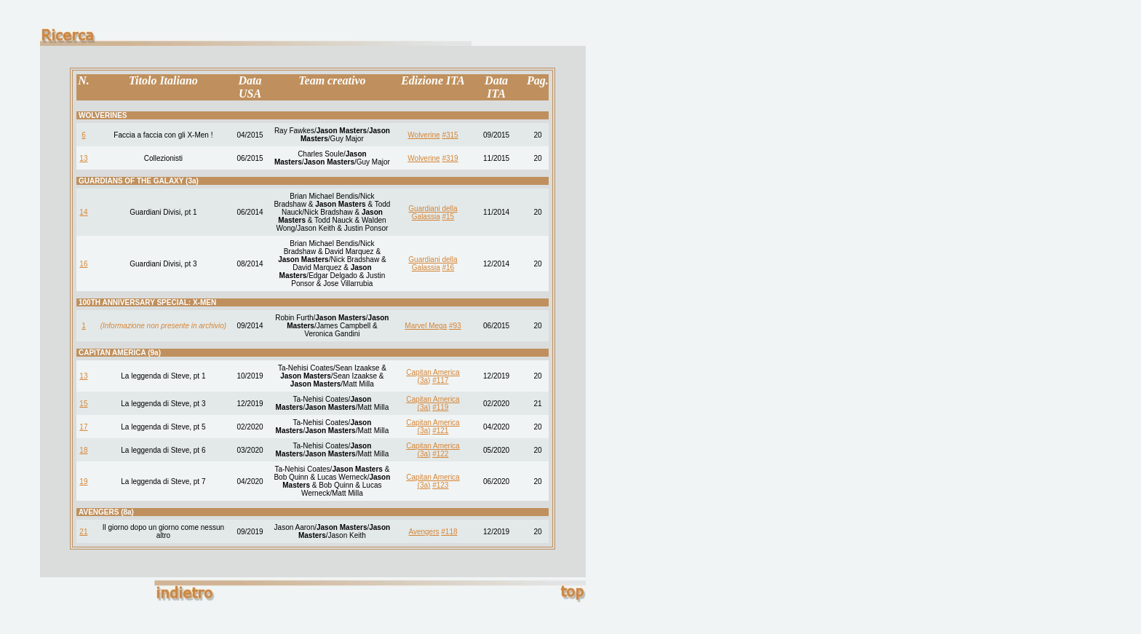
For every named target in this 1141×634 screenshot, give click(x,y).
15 (83, 404)
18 (83, 450)
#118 (449, 532)
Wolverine (424, 135)
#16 (448, 267)
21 (83, 532)
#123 (440, 485)
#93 (455, 326)
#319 (450, 158)
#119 (440, 407)
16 (83, 264)
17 (83, 427)
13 (83, 158)
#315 (450, 135)
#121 (440, 431)
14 (83, 212)
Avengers (423, 532)
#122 (440, 454)
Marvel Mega (426, 326)
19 (83, 482)
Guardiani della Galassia (432, 213)
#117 (440, 380)
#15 (448, 217)
